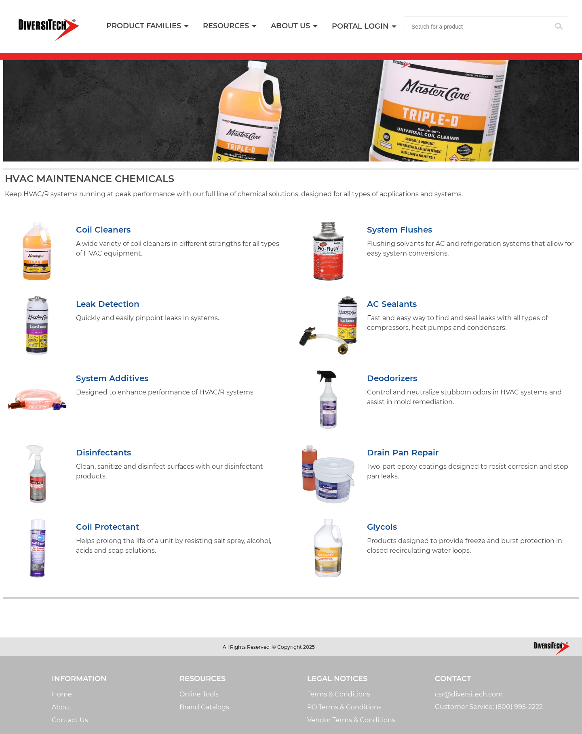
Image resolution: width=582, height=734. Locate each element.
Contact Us (70, 720)
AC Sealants (392, 304)
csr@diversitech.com (469, 694)
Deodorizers (392, 378)
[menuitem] (229, 26)
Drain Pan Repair (403, 452)
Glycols (382, 527)
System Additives (112, 378)
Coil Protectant (107, 527)
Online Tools (199, 694)
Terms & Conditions (338, 694)
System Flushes (399, 230)
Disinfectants (103, 452)
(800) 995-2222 (519, 707)
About (62, 707)
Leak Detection (107, 304)
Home (62, 694)
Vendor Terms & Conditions (351, 720)
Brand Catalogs (204, 707)
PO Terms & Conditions (344, 707)
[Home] (49, 30)
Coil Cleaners (103, 230)
